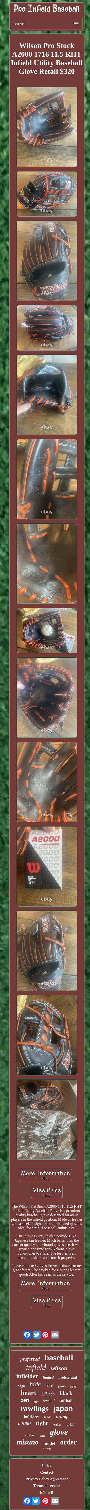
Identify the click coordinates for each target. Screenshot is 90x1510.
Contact (46, 1472)
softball (66, 1400)
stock (73, 1386)
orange (62, 1416)
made (47, 1417)
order (68, 1442)
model (49, 1443)
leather (57, 1424)
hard (49, 1385)
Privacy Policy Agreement (46, 1479)
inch (36, 1401)
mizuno (28, 1442)
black (66, 1393)
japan (63, 1408)
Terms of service (46, 1486)
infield (36, 1367)
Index (46, 1466)
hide (35, 1384)
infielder (27, 1376)
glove (59, 1432)
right (42, 1423)
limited (48, 1377)
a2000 (24, 1423)
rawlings (34, 1408)
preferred (30, 1359)
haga (21, 1386)
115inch (48, 1394)
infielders (31, 1417)
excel (42, 1435)
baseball (59, 1357)
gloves (62, 1386)
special (49, 1400)
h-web (46, 1449)
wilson (59, 1368)
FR (50, 1492)
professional (68, 1377)
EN (42, 1492)
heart (28, 1392)
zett (25, 1400)
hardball (70, 1424)
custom (30, 1435)
